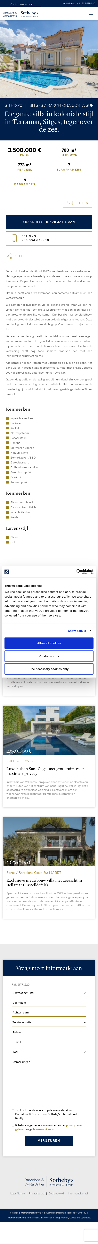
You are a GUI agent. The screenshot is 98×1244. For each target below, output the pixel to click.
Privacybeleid (37, 1193)
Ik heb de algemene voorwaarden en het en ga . (49, 1127)
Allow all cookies (49, 643)
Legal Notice (17, 1193)
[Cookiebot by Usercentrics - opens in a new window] (76, 571)
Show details (77, 630)
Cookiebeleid (56, 1193)
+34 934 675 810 (86, 4)
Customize (49, 656)
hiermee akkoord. (44, 1129)
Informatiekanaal (78, 1193)
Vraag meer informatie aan (49, 222)
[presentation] (7, 59)
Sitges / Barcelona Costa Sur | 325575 (33, 872)
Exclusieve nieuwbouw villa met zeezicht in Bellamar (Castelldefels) (44, 883)
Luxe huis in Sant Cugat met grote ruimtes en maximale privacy (45, 771)
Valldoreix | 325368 (20, 761)
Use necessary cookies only (49, 669)
